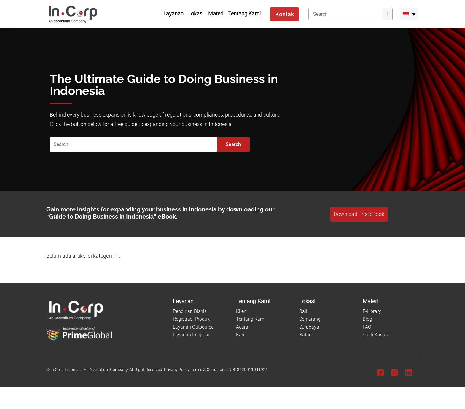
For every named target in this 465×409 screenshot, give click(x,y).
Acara (242, 327)
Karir (241, 335)
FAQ (367, 327)
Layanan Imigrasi (191, 335)
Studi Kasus (375, 335)
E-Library (372, 311)
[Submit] (388, 14)
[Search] (345, 14)
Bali (303, 311)
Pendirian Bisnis (190, 311)
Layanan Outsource (193, 327)
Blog (367, 319)
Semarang (310, 319)
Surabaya (309, 327)
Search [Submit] (233, 144)
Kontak (284, 14)
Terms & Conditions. (209, 369)
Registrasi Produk (191, 319)
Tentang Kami (250, 319)
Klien (241, 311)
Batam (306, 335)
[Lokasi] (327, 301)
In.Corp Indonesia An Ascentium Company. (89, 369)
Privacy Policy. (177, 369)
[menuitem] (409, 14)
